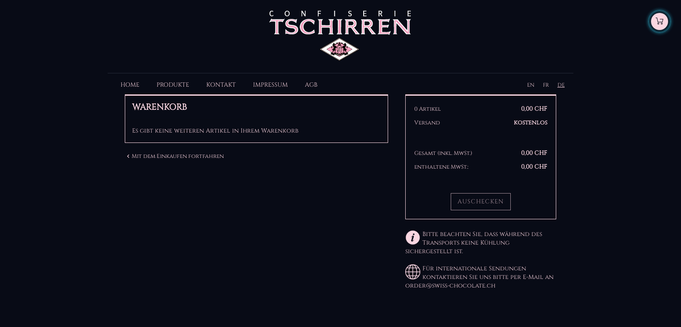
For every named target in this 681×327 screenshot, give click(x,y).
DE (561, 85)
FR (546, 85)
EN (530, 85)
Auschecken (481, 201)
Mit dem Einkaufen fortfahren (174, 156)
